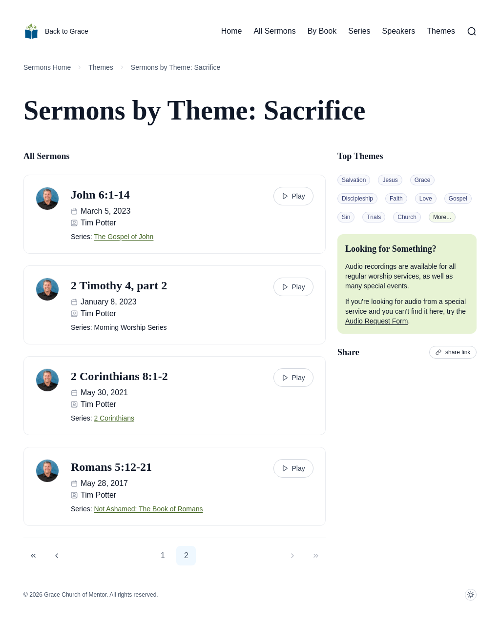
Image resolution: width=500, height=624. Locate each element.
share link (453, 352)
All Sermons (274, 31)
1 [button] (163, 555)
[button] (33, 555)
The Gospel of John (123, 237)
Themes (441, 31)
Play (293, 196)
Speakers (399, 31)
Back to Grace (55, 31)
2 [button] (186, 555)
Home (231, 31)
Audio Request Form (376, 321)
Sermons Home (47, 67)
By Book (322, 31)
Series (359, 31)
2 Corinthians (114, 418)
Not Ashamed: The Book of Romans (148, 509)
